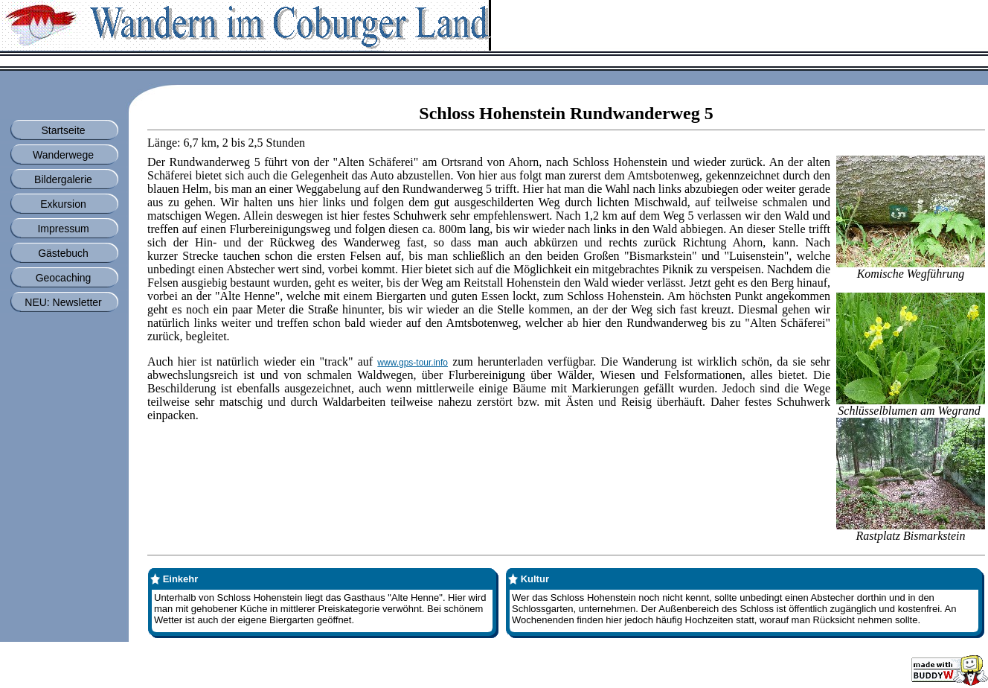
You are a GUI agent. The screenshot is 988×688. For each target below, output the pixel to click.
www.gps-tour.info (412, 362)
